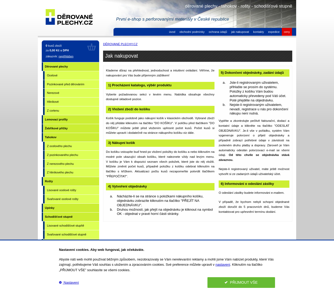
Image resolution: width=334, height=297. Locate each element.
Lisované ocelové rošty (61, 190)
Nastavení (69, 282)
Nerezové (53, 92)
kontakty (258, 31)
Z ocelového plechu (59, 146)
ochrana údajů (218, 31)
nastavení (223, 264)
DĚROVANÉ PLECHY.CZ (120, 44)
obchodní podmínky (192, 31)
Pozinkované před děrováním (65, 84)
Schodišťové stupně (59, 216)
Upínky (50, 207)
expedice (273, 31)
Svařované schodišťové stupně (66, 234)
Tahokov (50, 137)
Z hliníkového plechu (60, 172)
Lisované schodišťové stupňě (65, 225)
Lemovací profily (56, 119)
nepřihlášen (66, 56)
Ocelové (52, 75)
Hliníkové (53, 101)
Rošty (49, 181)
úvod (172, 31)
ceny (287, 31)
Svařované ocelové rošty (62, 199)
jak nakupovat (240, 31)
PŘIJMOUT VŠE (241, 282)
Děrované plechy (56, 66)
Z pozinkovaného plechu (62, 154)
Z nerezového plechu (60, 163)
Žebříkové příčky (56, 128)
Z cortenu (53, 110)
